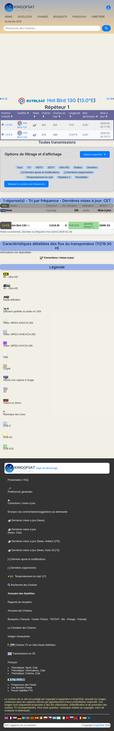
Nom (9, 210)
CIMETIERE (98, 16)
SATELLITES (25, 16)
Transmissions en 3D (21, 653)
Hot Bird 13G (61, 100)
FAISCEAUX (79, 16)
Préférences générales (20, 490)
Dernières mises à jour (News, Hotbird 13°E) (34, 541)
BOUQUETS (60, 16)
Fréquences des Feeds (23, 684)
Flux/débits (81, 177)
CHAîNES (42, 16)
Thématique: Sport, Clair (24, 667)
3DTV (51, 167)
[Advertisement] (57, 64)
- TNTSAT (53, 619)
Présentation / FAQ (18, 480)
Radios (78, 167)
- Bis (62, 619)
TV (29, 167)
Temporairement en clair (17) (27, 576)
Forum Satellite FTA (22, 690)
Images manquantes (19, 636)
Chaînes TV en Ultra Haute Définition (32, 645)
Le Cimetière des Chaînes (22, 627)
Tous (19, 167)
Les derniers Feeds (21, 687)
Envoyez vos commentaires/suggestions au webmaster (38, 511)
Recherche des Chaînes (22, 585)
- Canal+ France (39, 619)
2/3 (108, 225)
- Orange (70, 619)
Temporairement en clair (40, 177)
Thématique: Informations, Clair (28, 670)
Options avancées (95, 154)
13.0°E (86, 100)
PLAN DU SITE (13, 21)
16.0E (4, 98)
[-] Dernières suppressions (78, 172)
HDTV (39, 167)
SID (76, 210)
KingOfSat (98, 725)
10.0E (109, 98)
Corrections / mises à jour (59, 257)
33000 (102, 225)
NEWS (8, 16)
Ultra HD (64, 167)
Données (92, 167)
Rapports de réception (20, 602)
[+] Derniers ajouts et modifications (40, 172)
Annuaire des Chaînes (20, 610)
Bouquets (13, 619)
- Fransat (80, 619)
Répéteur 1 (64, 177)
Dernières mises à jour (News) (26, 520)
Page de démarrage (31, 468)
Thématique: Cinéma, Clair (25, 673)
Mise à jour (104, 210)
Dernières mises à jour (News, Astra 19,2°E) (34, 550)
